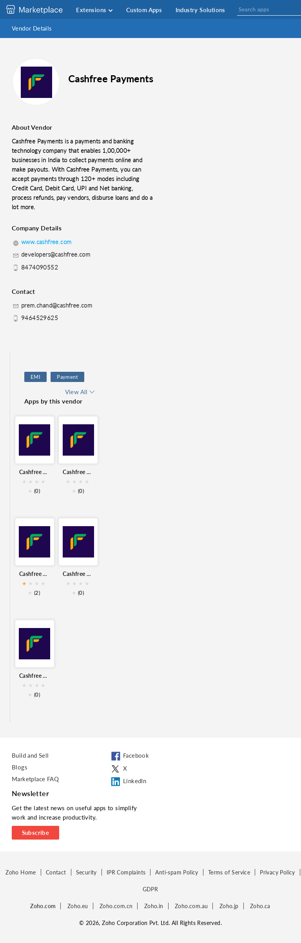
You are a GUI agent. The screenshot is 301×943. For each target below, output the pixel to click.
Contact (56, 872)
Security (86, 872)
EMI (35, 377)
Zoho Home (20, 872)
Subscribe (35, 832)
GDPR (150, 889)
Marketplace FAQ (35, 778)
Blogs (19, 767)
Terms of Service (229, 872)
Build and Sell (30, 755)
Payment (67, 377)
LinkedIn (128, 781)
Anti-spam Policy (176, 872)
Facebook (129, 756)
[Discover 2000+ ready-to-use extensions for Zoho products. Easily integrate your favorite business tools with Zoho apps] (40, 9)
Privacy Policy (277, 872)
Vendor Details (32, 28)
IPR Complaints (126, 872)
